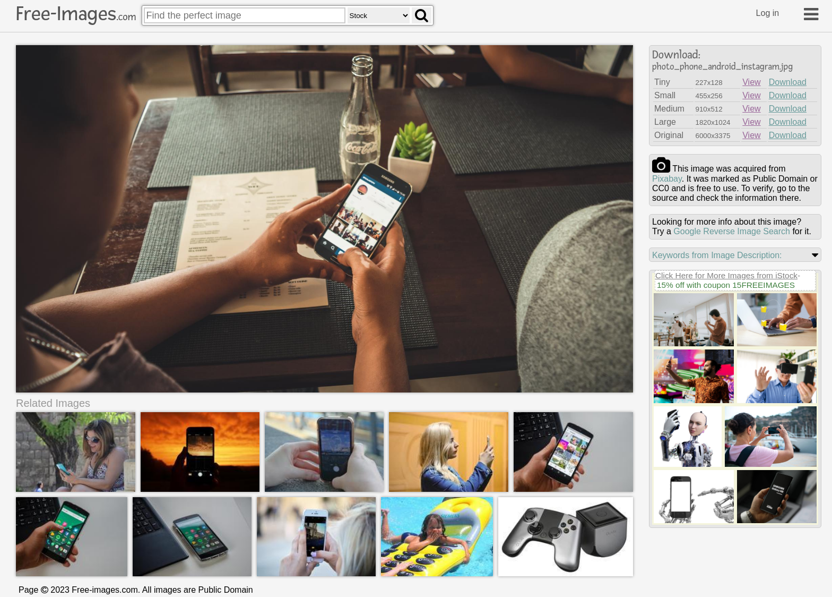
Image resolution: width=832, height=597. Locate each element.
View (751, 82)
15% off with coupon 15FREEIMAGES (726, 284)
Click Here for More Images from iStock (726, 275)
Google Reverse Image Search (731, 231)
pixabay (667, 178)
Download (788, 82)
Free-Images (76, 14)
